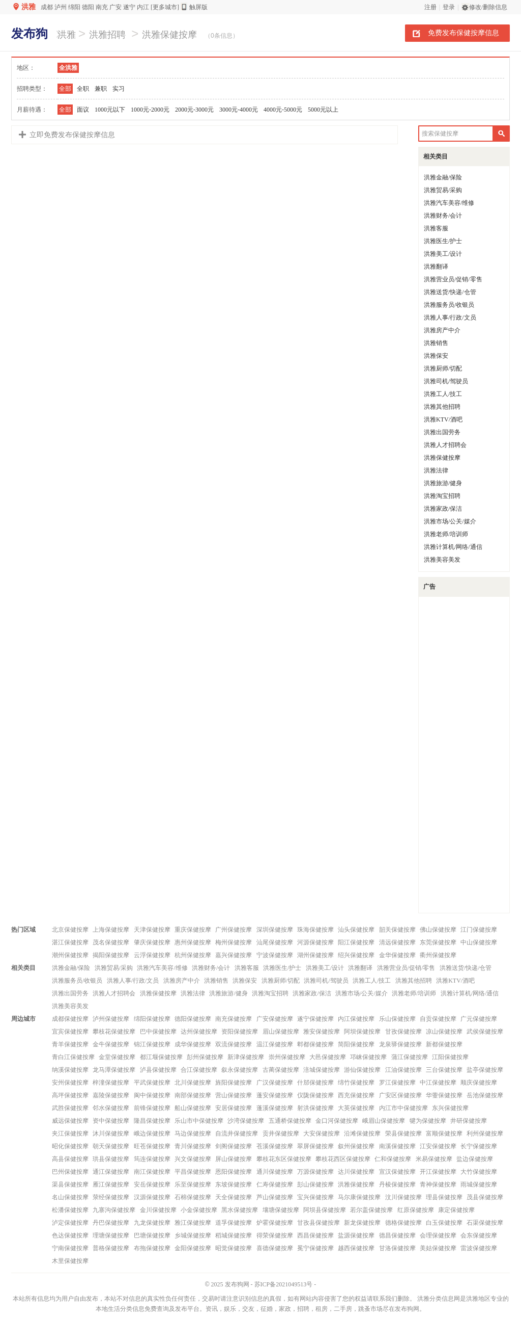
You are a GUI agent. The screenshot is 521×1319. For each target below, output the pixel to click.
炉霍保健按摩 (274, 1222)
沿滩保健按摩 (362, 1133)
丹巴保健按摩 (111, 1222)
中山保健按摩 (478, 942)
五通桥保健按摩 (290, 1120)
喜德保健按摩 (274, 1248)
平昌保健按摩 (193, 1171)
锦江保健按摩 (152, 1044)
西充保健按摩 (356, 1095)
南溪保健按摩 (397, 1146)
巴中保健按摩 (158, 1031)
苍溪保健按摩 (274, 1146)
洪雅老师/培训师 (446, 534)
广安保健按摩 (274, 1018)
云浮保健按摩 (152, 955)
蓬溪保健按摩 (274, 1108)
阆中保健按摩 (152, 1095)
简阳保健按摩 (356, 1044)
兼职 (101, 88)
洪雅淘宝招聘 (442, 495)
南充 (102, 7)
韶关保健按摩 (397, 929)
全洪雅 (68, 67)
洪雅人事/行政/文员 (450, 317)
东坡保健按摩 (233, 1184)
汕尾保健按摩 (274, 942)
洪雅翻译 (436, 266)
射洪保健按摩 (315, 1108)
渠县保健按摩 (70, 1184)
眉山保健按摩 (281, 1031)
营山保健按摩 (233, 1095)
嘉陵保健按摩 (111, 1095)
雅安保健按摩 (321, 1031)
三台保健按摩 (444, 1069)
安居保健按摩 (233, 1108)
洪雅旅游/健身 (443, 483)
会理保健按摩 (438, 1235)
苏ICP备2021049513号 (283, 1284)
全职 (83, 88)
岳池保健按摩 (485, 1095)
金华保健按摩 (397, 955)
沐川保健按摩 (111, 1133)
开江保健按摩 (438, 1171)
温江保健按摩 (274, 1044)
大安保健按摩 (321, 1133)
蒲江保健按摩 (409, 1057)
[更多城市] (165, 7)
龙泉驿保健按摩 (400, 1044)
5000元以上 (323, 109)
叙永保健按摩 (239, 1069)
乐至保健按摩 (193, 1184)
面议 (83, 109)
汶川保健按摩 (403, 1197)
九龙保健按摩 (152, 1222)
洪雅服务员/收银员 (449, 304)
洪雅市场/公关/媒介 (450, 521)
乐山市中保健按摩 (199, 1120)
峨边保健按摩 (152, 1133)
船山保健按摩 (193, 1108)
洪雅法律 (436, 470)
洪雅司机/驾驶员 (446, 381)
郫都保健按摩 (315, 1044)
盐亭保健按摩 (485, 1069)
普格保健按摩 (111, 1248)
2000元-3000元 (194, 109)
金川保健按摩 (158, 1210)
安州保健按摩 (70, 1082)
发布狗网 (237, 1284)
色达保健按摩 (70, 1235)
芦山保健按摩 (274, 1197)
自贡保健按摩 (438, 1018)
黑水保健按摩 (239, 1210)
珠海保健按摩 (315, 929)
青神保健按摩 (438, 1184)
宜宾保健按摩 (70, 1031)
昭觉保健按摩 (233, 1248)
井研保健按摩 (468, 1120)
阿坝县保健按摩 (324, 1210)
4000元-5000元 (283, 109)
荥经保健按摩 (111, 1197)
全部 (65, 88)
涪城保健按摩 (321, 1069)
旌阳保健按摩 (233, 1082)
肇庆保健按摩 (152, 942)
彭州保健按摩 (205, 1057)
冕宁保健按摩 (315, 1248)
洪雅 (28, 7)
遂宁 (129, 7)
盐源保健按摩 (356, 1235)
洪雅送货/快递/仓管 (450, 292)
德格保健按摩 (403, 1222)
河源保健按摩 (315, 942)
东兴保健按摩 (450, 1108)
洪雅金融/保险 (443, 177)
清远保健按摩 (397, 942)
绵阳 (74, 7)
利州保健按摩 (485, 1133)
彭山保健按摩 (315, 1184)
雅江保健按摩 (193, 1222)
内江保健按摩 (356, 1018)
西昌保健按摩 (315, 1235)
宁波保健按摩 (274, 955)
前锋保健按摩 (152, 1108)
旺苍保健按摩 (152, 1146)
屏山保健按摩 (233, 1159)
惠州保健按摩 (193, 942)
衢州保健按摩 (438, 955)
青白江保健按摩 (73, 1057)
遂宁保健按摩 (315, 1018)
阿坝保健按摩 (362, 1031)
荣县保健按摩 (403, 1133)
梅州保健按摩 (233, 942)
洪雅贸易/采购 (443, 190)
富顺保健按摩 (444, 1133)
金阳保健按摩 (193, 1248)
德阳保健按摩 (193, 1018)
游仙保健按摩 (362, 1069)
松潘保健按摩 (70, 1210)
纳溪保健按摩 (70, 1069)
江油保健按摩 (403, 1069)
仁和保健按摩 (392, 1159)
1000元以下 (110, 109)
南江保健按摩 (152, 1171)
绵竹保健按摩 (356, 1082)
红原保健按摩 (415, 1210)
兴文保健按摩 (193, 1159)
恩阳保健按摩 (233, 1171)
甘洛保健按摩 (397, 1248)
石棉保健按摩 (193, 1197)
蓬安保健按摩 (274, 1095)
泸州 (60, 7)
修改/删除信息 (488, 7)
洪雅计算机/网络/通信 (453, 546)
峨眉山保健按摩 (383, 1120)
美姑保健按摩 (438, 1248)
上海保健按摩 (111, 929)
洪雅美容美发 (442, 559)
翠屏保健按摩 (315, 1146)
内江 (143, 7)
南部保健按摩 (193, 1095)
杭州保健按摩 (193, 955)
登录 (449, 7)
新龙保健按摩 (362, 1222)
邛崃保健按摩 (368, 1057)
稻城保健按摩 (233, 1235)
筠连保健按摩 (152, 1159)
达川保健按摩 (356, 1171)
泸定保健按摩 (70, 1222)
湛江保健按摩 (70, 942)
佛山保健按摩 (438, 929)
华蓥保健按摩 (444, 1095)
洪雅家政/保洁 (443, 508)
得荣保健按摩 (274, 1235)
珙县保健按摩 (111, 1159)
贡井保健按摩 (281, 1133)
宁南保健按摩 (70, 1248)
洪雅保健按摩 (169, 35)
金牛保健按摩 (111, 1044)
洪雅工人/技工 (443, 394)
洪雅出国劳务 (442, 432)
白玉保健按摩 (444, 1222)
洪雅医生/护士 (443, 241)
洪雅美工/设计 (443, 253)
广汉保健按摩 (274, 1082)
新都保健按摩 (444, 1044)
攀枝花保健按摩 (114, 1031)
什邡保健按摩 (315, 1082)
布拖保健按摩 (152, 1248)
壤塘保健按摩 (281, 1210)
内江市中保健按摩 (403, 1108)
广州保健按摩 (233, 929)
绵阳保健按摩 (152, 1018)
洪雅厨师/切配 (443, 368)
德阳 (88, 7)
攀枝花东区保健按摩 (283, 1159)
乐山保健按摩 (397, 1018)
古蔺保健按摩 (281, 1069)
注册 (430, 7)
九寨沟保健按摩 (114, 1210)
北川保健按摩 (193, 1082)
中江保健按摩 (438, 1082)
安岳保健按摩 (152, 1184)
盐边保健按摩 (474, 1159)
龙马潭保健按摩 (114, 1069)
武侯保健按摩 (485, 1031)
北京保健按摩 (70, 929)
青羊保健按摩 (70, 1044)
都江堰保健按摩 (161, 1057)
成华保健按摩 (193, 1044)
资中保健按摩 (111, 1120)
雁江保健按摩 (111, 1184)
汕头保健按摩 (356, 929)
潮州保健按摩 (70, 955)
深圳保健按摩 (274, 929)
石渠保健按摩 (485, 1222)
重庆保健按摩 (193, 929)
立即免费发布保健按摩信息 (72, 135)
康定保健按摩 (456, 1210)
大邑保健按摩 (327, 1057)
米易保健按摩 (434, 1159)
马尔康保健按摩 (359, 1197)
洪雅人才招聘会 (445, 445)
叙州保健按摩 (356, 1146)
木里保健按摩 (70, 1260)
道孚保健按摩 (233, 1222)
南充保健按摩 (233, 1018)
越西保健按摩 (356, 1248)
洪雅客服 (436, 228)
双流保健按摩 (233, 1044)
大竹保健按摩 (478, 1171)
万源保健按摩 (315, 1171)
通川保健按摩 (274, 1171)
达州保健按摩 (199, 1031)
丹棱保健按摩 (397, 1184)
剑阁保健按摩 (233, 1146)
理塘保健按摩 (111, 1235)
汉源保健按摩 (152, 1197)
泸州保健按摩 (111, 1018)
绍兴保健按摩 (356, 955)
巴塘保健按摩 (152, 1235)
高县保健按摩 (70, 1159)
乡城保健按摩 (193, 1235)
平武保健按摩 (152, 1082)
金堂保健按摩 (117, 1057)
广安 (115, 7)
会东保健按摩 (478, 1235)
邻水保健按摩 (111, 1108)
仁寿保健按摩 (274, 1184)
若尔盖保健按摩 (371, 1210)
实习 (118, 88)
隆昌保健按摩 (152, 1120)
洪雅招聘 (107, 35)
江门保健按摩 (478, 929)
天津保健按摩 (152, 929)
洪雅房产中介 (442, 330)
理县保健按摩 (444, 1197)
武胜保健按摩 (70, 1108)
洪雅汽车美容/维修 (449, 202)
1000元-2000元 (150, 109)
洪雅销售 (436, 343)
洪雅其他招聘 (442, 406)
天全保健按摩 (233, 1197)
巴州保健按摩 (70, 1171)
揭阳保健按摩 (111, 955)
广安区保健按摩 (400, 1095)
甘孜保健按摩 (403, 1031)
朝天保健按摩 (111, 1146)
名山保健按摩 (70, 1197)
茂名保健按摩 (111, 942)
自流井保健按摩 (236, 1133)
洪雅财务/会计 (443, 215)
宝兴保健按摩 (315, 1197)
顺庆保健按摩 (478, 1082)
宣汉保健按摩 (397, 1171)
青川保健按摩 (193, 1146)
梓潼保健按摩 (111, 1082)
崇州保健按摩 (287, 1057)
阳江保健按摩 (356, 942)
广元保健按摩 (478, 1018)
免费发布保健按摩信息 (463, 33)
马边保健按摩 (193, 1133)
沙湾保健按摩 (245, 1120)
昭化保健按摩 (70, 1146)
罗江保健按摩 (397, 1082)
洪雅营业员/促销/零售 (453, 279)
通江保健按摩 (111, 1171)
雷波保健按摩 (478, 1248)
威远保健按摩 (70, 1120)
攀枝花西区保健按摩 (342, 1159)
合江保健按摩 (199, 1069)
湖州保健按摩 (315, 955)
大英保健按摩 (356, 1108)
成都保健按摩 (70, 1018)
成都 (47, 7)
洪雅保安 (436, 355)
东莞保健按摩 (438, 942)
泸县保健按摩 (158, 1069)
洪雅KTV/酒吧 (443, 419)
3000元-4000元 (238, 109)
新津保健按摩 (245, 1057)
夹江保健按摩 (70, 1133)
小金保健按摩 (199, 1210)
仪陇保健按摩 (315, 1095)
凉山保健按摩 (444, 1031)
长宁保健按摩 (478, 1146)
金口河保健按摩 (336, 1120)
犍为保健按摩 (428, 1120)
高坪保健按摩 (70, 1095)
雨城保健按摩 (478, 1184)
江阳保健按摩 (450, 1057)
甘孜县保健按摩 (318, 1222)
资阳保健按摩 (239, 1031)
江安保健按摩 (438, 1146)
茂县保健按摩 (485, 1197)
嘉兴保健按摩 (233, 955)
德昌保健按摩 (397, 1235)
